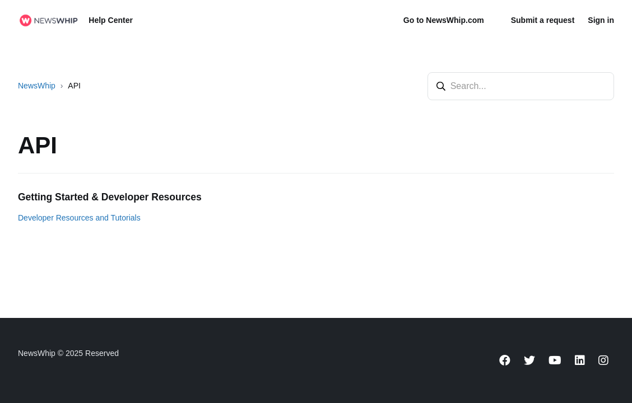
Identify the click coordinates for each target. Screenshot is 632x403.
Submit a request (543, 20)
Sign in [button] (601, 20)
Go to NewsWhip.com (443, 20)
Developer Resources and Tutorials (79, 217)
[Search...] (520, 86)
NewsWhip (36, 85)
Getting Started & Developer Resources (110, 197)
